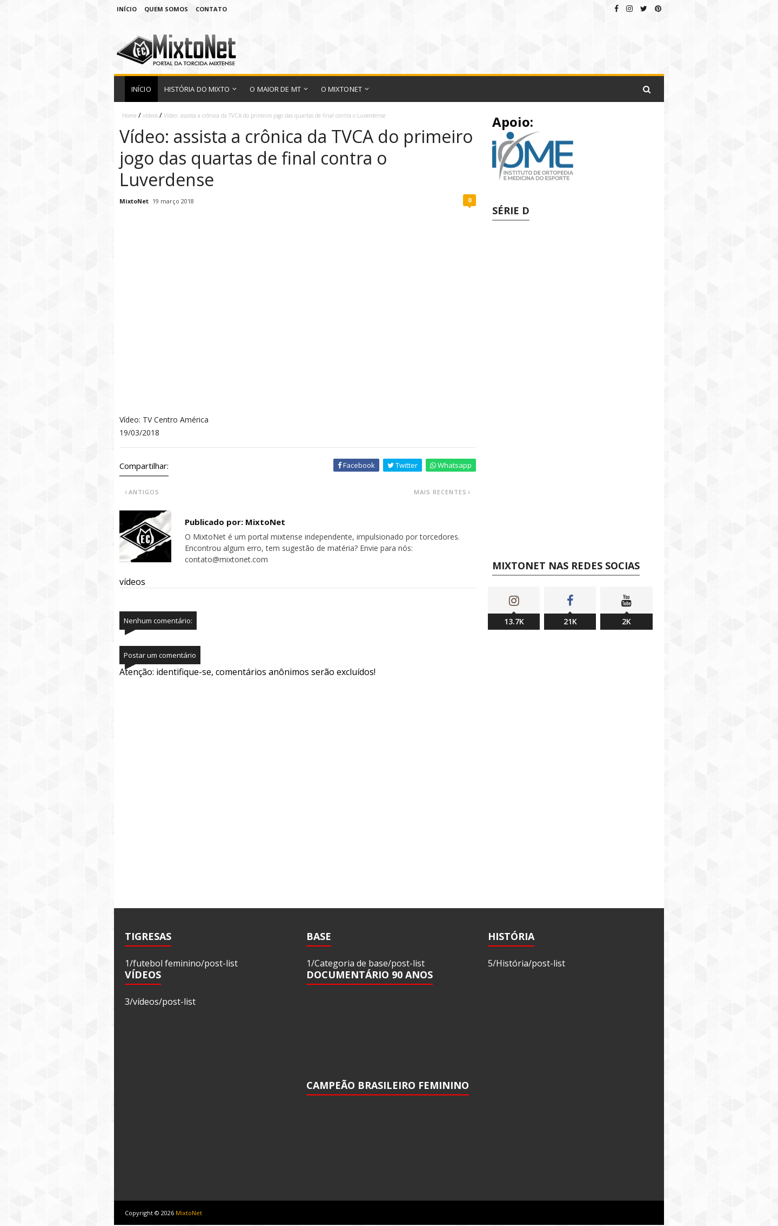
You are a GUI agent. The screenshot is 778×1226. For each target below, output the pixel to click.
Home (129, 115)
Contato (211, 9)
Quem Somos (166, 9)
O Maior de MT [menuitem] (275, 89)
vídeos (150, 115)
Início (127, 9)
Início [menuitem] (141, 89)
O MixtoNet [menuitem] (341, 89)
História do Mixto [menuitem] (197, 89)
